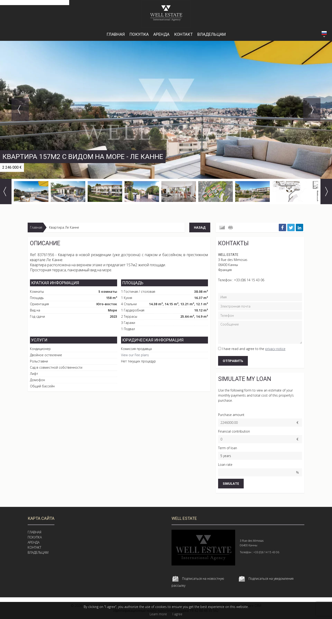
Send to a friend (222, 227)
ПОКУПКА (139, 34)
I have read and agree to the (253, 349)
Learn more (158, 614)
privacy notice (275, 349)
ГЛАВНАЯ (116, 34)
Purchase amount (231, 415)
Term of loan (227, 448)
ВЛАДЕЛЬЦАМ (211, 34)
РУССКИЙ (324, 33)
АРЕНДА (161, 34)
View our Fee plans (135, 355)
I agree (177, 614)
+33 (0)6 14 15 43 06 (249, 280)
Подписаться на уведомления (271, 578)
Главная (36, 227)
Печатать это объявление (231, 227)
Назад (200, 227)
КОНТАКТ (183, 34)
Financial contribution (234, 431)
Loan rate (225, 464)
